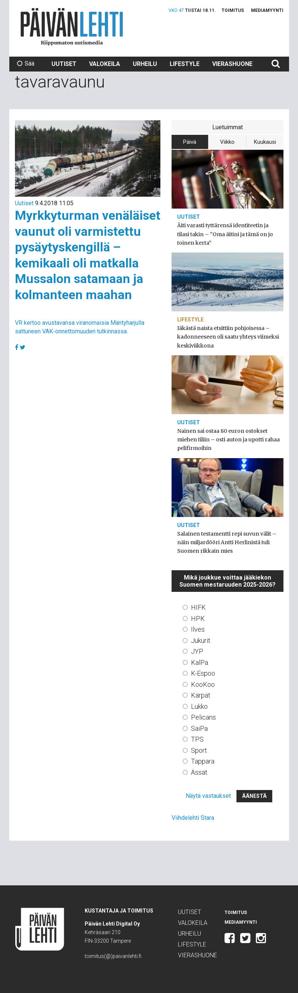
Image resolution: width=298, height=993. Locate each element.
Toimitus (233, 10)
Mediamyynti (267, 10)
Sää (25, 63)
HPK (198, 618)
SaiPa (199, 728)
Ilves (198, 629)
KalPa (199, 662)
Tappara (202, 761)
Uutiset (63, 63)
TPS (197, 739)
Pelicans (203, 717)
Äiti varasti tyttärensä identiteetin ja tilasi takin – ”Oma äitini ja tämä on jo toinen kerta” (225, 234)
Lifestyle (185, 63)
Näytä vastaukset (208, 795)
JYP (197, 651)
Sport (199, 750)
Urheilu (145, 63)
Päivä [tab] (189, 142)
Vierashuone (232, 63)
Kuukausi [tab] (265, 142)
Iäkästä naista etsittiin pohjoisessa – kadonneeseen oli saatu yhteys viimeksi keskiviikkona (228, 337)
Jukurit (200, 640)
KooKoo (203, 684)
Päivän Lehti (72, 26)
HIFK (198, 607)
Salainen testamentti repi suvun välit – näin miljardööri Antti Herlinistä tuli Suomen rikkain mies (226, 542)
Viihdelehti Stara (193, 817)
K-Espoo (203, 673)
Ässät (199, 772)
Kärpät (200, 695)
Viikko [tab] (227, 142)
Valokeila (104, 63)
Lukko (199, 706)
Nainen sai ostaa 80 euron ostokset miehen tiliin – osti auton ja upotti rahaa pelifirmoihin (228, 439)
